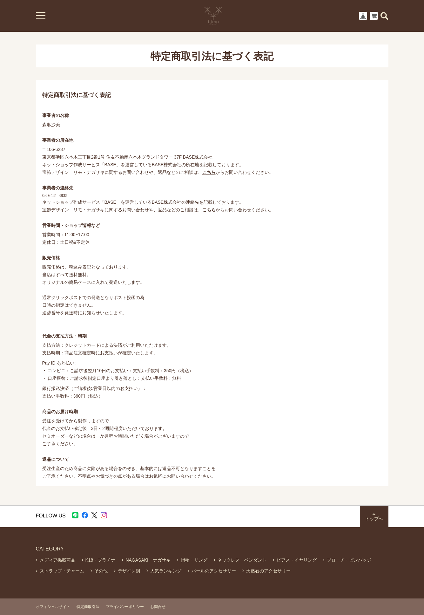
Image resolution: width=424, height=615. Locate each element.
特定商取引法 (88, 607)
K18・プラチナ (100, 560)
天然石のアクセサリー (268, 570)
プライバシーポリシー (125, 607)
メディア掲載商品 (57, 560)
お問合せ (157, 607)
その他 (101, 570)
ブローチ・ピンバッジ (349, 560)
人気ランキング (165, 570)
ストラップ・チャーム (62, 570)
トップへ (374, 516)
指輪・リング (194, 560)
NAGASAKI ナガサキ (148, 560)
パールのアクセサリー (214, 570)
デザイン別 (129, 570)
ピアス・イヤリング (297, 560)
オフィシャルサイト (53, 607)
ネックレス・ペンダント (242, 560)
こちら (209, 172)
